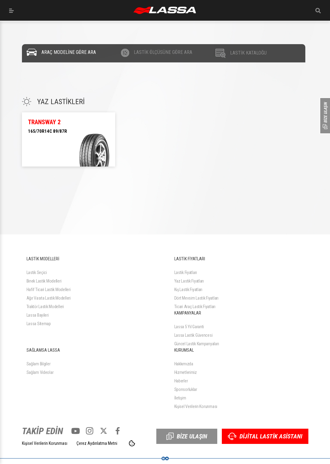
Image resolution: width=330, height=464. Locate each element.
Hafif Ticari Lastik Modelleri (49, 289)
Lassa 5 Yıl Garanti (189, 326)
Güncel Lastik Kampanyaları (196, 343)
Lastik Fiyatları (185, 272)
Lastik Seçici (37, 272)
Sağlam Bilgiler (39, 363)
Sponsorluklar (185, 389)
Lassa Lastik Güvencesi (193, 335)
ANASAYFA (164, 10)
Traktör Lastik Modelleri (45, 306)
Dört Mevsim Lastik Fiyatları (196, 298)
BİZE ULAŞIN (186, 436)
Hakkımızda (183, 363)
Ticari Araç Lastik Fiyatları (194, 306)
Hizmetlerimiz (185, 372)
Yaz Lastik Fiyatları (189, 281)
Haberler (181, 380)
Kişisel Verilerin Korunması (195, 406)
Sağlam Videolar (40, 372)
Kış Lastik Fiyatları (188, 289)
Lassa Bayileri (38, 315)
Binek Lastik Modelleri (44, 281)
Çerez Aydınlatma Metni (96, 443)
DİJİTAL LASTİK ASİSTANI (265, 436)
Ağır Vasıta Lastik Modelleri (49, 298)
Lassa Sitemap (39, 323)
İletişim (180, 397)
